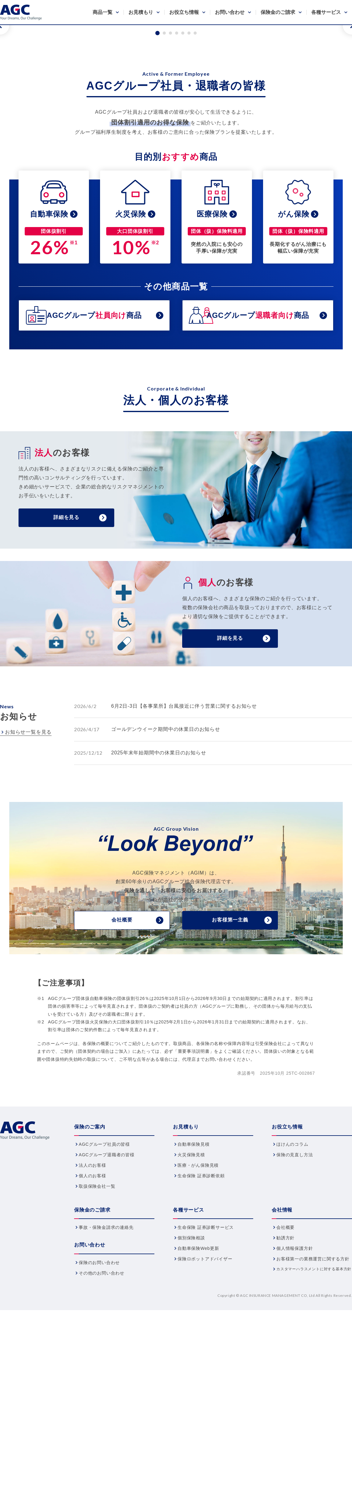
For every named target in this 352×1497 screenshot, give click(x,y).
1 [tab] (157, 187)
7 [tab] (195, 187)
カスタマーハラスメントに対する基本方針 (313, 1423)
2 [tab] (164, 187)
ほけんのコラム (292, 1298)
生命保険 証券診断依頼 (201, 1330)
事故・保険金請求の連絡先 (106, 1381)
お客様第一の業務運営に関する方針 (313, 1413)
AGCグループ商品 (94, 469)
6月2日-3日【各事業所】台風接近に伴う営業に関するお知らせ (184, 860)
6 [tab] (189, 187)
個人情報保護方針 (294, 1402)
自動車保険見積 (194, 1298)
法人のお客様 (92, 1319)
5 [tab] (182, 187)
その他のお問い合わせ (101, 1427)
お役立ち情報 (184, 12)
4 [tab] (176, 187)
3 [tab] (170, 187)
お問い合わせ (230, 12)
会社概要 (121, 1074)
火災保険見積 (191, 1309)
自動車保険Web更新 (198, 1402)
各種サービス (326, 12)
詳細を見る (66, 671)
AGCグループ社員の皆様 (104, 1298)
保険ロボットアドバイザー (205, 1413)
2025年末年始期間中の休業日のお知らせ (158, 906)
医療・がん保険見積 (198, 1319)
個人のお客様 (92, 1330)
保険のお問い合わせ (99, 1417)
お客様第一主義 (230, 1074)
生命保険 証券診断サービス (206, 1381)
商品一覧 (102, 12)
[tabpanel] (176, 102)
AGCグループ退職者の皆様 (107, 1309)
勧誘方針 (285, 1392)
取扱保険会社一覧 (97, 1340)
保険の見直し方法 (294, 1309)
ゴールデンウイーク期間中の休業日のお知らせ (165, 883)
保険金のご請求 (278, 12)
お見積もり (140, 12)
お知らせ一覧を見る (28, 886)
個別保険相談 (191, 1392)
